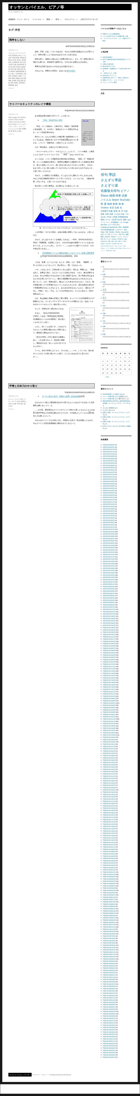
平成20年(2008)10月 (109, 902)
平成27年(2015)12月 (109, 719)
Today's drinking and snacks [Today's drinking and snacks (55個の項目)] (107, 246)
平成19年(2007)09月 (109, 931)
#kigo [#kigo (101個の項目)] (103, 232)
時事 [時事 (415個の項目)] (118, 195)
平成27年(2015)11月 (109, 721)
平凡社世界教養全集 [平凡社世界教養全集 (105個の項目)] (107, 230)
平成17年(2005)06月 (109, 986)
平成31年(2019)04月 (109, 628)
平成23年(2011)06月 (109, 831)
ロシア (23, 53)
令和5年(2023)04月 (109, 518)
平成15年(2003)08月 (109, 1027)
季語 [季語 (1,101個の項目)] (112, 174)
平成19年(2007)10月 (109, 929)
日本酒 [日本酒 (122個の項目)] (114, 219)
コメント (11, 88)
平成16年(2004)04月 (109, 1014)
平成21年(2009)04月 (109, 888)
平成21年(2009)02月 (109, 893)
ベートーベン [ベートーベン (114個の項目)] (105, 222)
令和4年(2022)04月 (109, 545)
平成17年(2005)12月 (109, 977)
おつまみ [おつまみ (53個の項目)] (120, 246)
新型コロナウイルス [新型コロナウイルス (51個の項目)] (127, 248)
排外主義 (13, 69)
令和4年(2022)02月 (109, 550)
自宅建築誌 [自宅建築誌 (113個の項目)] (115, 222)
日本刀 (10, 404)
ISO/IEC (23, 117)
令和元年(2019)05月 (109, 625)
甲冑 (18, 404)
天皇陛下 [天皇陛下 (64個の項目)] (103, 243)
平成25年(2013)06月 (109, 788)
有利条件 (15, 76)
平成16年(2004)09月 (109, 1002)
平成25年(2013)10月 (109, 778)
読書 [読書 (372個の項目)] (124, 195)
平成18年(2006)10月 (109, 957)
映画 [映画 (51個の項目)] (116, 248)
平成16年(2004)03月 (109, 1016)
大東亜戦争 (15, 62)
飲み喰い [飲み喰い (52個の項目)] (124, 246)
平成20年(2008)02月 (109, 920)
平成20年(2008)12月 (109, 897)
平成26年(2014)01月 (109, 772)
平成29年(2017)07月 (109, 676)
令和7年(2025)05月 (109, 463)
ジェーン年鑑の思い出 (110, 396)
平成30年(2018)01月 (109, 662)
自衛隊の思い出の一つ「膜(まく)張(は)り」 (116, 78)
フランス (11, 53)
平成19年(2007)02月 (109, 947)
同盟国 (22, 58)
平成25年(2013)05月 (109, 790)
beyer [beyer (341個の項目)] (115, 199)
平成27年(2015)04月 (109, 737)
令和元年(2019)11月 (109, 612)
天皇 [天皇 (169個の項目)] (126, 211)
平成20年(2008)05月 (109, 913)
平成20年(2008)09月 (109, 904)
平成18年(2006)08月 (109, 961)
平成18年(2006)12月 (109, 952)
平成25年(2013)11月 (109, 776)
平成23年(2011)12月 (109, 817)
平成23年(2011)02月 (109, 840)
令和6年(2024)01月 (109, 497)
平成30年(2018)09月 (109, 644)
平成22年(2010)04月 (109, 861)
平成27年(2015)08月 (109, 728)
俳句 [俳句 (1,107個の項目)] (104, 174)
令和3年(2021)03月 (109, 575)
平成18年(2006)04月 (109, 968)
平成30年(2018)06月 (109, 650)
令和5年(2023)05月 (109, 516)
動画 (48, 19)
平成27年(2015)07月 (109, 730)
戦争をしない (17, 39)
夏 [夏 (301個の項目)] (105, 203)
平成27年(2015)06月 (109, 733)
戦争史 (18, 67)
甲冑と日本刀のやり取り (23, 386)
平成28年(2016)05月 (109, 708)
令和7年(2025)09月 (109, 456)
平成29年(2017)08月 (109, 673)
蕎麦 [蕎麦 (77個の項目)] (125, 239)
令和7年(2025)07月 (109, 461)
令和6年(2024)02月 (109, 495)
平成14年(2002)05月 (109, 1055)
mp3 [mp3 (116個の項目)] (129, 220)
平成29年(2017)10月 (109, 669)
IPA (18, 117)
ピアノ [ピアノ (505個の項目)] (125, 191)
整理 (14, 131)
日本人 (13, 74)
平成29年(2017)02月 (109, 687)
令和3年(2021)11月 (109, 557)
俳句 (57, 19)
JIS (16, 122)
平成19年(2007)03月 (109, 945)
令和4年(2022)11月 (109, 529)
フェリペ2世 (19, 399)
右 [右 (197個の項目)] (121, 207)
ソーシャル (36, 19)
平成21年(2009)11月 (109, 872)
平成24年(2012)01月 (109, 815)
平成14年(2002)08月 (109, 1048)
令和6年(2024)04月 (109, 490)
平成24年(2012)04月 (109, 808)
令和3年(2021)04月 (109, 573)
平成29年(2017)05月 (109, 680)
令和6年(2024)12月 (109, 474)
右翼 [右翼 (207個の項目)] (117, 207)
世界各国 (15, 55)
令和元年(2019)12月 (109, 609)
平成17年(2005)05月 (109, 989)
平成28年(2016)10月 (109, 696)
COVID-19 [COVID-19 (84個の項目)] (120, 239)
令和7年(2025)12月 (109, 449)
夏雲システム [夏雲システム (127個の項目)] (106, 219)
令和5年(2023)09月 (109, 506)
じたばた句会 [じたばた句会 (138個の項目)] (119, 214)
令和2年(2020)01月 (109, 607)
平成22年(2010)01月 (109, 867)
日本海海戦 (19, 74)
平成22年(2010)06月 (109, 856)
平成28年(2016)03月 (109, 712)
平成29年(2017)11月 (109, 666)
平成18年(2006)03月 (109, 970)
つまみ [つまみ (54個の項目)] (115, 246)
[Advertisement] (64, 79)
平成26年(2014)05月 (109, 762)
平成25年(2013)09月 (109, 781)
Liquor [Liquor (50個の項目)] (114, 250)
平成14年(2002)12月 (109, 1039)
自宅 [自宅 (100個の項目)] (102, 234)
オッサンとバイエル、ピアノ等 (36, 7)
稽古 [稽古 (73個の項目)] (113, 241)
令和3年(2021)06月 (109, 568)
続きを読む (71, 71)
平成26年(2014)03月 (109, 767)
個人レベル (22, 55)
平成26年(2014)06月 (109, 760)
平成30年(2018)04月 (109, 655)
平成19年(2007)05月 (109, 941)
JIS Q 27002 (12, 124)
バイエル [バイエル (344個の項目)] (106, 199)
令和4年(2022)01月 (109, 552)
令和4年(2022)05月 (109, 543)
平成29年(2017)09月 (109, 671)
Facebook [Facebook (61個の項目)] (108, 243)
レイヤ (15, 129)
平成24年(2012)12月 (109, 801)
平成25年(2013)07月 (109, 785)
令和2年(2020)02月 (109, 605)
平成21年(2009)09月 (109, 877)
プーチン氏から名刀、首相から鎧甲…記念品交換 (61, 396)
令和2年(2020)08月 (109, 591)
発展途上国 (19, 78)
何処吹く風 (118, 394)
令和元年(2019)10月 (109, 614)
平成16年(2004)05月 (109, 1011)
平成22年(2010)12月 (109, 845)
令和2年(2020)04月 (109, 600)
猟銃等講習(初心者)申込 (110, 401)
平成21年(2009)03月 (109, 890)
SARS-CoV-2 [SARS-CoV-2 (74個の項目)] (104, 241)
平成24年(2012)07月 (109, 806)
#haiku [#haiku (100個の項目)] (117, 232)
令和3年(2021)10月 (109, 559)
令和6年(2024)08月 (109, 484)
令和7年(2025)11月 (109, 452)
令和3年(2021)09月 (109, 561)
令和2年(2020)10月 (109, 586)
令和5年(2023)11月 (109, 502)
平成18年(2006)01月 (109, 975)
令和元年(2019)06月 (109, 623)
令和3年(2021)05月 (109, 570)
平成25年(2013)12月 (109, 774)
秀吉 (21, 404)
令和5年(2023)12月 (109, 500)
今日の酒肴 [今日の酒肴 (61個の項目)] (114, 243)
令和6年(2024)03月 (109, 493)
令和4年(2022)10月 (109, 532)
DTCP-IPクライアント (109, 75)
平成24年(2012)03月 (109, 810)
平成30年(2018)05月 (109, 653)
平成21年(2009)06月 (109, 883)
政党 (21, 69)
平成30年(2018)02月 (109, 660)
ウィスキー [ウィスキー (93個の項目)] (114, 234)
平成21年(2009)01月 (109, 895)
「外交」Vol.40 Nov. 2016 (52, 120)
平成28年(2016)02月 (109, 714)
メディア (17, 53)
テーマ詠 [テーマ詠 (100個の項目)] (107, 234)
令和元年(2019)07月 (109, 621)
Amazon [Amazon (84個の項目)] (113, 239)
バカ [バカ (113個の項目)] (120, 222)
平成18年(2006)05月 (109, 966)
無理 (9, 78)
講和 (12, 83)
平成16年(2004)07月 (109, 1007)
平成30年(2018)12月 (109, 637)
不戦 (9, 55)
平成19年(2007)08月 (109, 934)
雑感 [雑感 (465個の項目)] (112, 195)
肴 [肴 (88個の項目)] (105, 239)
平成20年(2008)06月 (109, 911)
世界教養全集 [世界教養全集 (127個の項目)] (123, 217)
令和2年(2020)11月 (109, 584)
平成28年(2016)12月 (109, 692)
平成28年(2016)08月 (109, 701)
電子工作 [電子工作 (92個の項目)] (122, 234)
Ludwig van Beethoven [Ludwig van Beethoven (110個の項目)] (109, 227)
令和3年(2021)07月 (109, 566)
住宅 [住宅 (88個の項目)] (102, 239)
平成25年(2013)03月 (109, 794)
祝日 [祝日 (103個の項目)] (125, 230)
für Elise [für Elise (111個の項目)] (104, 225)
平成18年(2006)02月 (109, 973)
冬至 (104, 306)
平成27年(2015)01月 (109, 744)
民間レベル (22, 76)
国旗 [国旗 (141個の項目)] (102, 214)
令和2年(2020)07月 (109, 593)
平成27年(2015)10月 (109, 724)
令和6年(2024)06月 (109, 486)
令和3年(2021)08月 (109, 564)
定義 (14, 65)
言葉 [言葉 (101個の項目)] (106, 232)
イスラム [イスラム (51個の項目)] (107, 248)
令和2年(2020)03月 (109, 602)
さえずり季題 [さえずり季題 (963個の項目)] (111, 180)
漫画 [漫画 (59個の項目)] (118, 243)
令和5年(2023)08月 (109, 509)
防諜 (16, 85)
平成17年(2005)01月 (109, 995)
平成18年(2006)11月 (109, 954)
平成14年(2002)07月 (109, 1050)
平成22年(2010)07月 (109, 854)
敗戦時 (13, 71)
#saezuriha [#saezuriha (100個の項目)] (125, 232)
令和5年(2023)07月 (109, 511)
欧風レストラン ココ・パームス (113, 80)
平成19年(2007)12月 (109, 925)
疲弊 (13, 78)
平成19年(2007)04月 (109, 943)
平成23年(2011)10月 (109, 822)
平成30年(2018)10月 (109, 641)
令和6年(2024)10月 (109, 479)
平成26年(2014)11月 (109, 749)
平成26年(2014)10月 (109, 751)
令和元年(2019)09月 (109, 616)
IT (13, 122)
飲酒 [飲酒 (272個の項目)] (115, 203)
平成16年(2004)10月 (109, 1000)
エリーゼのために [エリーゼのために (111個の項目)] (114, 225)
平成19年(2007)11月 (109, 927)
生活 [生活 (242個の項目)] (112, 207)
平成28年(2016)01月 (109, 717)
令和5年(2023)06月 (109, 513)
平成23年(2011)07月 (109, 829)
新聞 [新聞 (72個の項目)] (119, 241)
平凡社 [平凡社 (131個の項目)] (109, 217)
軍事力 (16, 83)
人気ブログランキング (89, 19)
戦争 (14, 67)
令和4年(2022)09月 (109, 534)
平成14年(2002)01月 (109, 1057)
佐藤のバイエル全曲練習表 (111, 34)
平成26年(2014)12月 (109, 746)
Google (14, 117)
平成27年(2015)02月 (109, 742)
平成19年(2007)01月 (109, 950)
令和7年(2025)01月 (109, 472)
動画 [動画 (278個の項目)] (109, 203)
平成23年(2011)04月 (109, 835)
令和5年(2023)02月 (109, 522)
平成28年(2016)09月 (109, 698)
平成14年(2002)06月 (109, 1053)
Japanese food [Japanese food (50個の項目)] (109, 250)
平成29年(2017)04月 (109, 682)
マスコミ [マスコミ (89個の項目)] (125, 237)
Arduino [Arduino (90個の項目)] (107, 237)
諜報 (21, 80)
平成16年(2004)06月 (109, 1009)
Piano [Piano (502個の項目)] (104, 195)
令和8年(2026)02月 (109, 447)
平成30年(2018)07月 (109, 648)
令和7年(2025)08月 (109, 458)
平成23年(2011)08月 (109, 826)
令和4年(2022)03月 (109, 548)
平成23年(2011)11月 (109, 820)
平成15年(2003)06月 (109, 1032)
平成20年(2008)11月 (109, 899)
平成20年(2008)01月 (109, 922)
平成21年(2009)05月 (109, 886)
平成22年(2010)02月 (109, 865)
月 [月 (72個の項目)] (122, 241)
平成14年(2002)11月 (109, 1041)
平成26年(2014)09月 (109, 753)
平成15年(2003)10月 (109, 1023)
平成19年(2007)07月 (109, 936)
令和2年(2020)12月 (109, 582)
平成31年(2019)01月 (109, 634)
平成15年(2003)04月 (109, 1037)
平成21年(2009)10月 (109, 874)
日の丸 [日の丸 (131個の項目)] (103, 217)
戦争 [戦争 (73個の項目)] (116, 241)
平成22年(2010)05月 (109, 858)
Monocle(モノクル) (109, 66)
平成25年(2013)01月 (109, 799)
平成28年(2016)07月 (109, 703)
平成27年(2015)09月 (109, 726)
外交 (14, 60)
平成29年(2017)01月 (109, 689)
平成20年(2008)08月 (109, 906)
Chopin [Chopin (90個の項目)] (113, 237)
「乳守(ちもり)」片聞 (109, 73)
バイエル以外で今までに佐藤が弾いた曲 (115, 36)
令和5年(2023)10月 (109, 504)
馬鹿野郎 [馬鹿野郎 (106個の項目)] (126, 227)
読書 (104, 274)
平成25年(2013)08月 (109, 783)
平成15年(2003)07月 (109, 1030)
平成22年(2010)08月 (109, 851)
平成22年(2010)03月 (109, 863)
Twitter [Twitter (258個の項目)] (105, 207)
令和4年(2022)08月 (109, 536)
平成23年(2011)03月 (109, 838)
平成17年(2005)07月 (109, 984)
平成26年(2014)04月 (109, 765)
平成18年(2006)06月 (109, 963)
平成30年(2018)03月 (109, 657)
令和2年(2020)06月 (109, 596)
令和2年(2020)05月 (109, 598)
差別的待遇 (20, 65)
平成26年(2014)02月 (109, 769)
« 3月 (107, 377)
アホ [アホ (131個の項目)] (127, 214)
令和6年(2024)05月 (109, 488)
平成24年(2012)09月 (109, 804)
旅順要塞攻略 (20, 71)
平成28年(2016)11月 (109, 694)
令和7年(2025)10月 (109, 454)
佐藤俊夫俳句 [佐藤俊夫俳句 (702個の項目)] (110, 190)
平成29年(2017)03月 (109, 685)
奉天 (21, 62)
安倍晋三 (23, 401)
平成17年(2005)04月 (109, 991)
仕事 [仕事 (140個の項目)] (107, 214)
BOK (9, 117)
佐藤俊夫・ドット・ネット (18, 19)
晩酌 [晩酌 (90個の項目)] (127, 234)
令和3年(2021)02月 (109, 577)
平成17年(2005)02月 (109, 993)
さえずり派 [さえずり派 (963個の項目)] (109, 185)
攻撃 (18, 69)
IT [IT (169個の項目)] (122, 211)
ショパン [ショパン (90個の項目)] (119, 237)
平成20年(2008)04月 (109, 915)
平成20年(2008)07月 (109, 909)
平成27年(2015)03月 (109, 740)
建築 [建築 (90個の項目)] (102, 237)
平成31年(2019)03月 (109, 630)
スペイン (11, 399)
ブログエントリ (13, 50)
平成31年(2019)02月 (109, 632)
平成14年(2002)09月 (109, 1046)
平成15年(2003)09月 (109, 1025)
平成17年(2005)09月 (109, 979)
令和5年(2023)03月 (109, 520)
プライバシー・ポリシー (40, 1075)
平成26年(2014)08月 (109, 756)
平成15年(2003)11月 (109, 1021)
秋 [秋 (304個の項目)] (102, 203)
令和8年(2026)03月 (109, 445)
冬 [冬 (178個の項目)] (119, 211)
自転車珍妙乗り (108, 57)
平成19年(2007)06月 (109, 938)
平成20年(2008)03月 (109, 918)
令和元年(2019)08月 (109, 618)
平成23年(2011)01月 (109, 842)
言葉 (18, 80)
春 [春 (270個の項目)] (123, 203)
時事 (14, 404)
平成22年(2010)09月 (109, 849)
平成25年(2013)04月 (109, 792)
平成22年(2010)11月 (109, 847)
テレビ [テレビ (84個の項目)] (108, 239)
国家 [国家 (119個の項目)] (124, 219)
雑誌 (19, 131)
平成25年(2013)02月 (109, 797)
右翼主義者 (15, 58)
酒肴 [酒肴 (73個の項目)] (109, 241)
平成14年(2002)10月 (109, 1043)
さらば (105, 408)
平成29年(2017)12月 (109, 664)
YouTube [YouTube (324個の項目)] (125, 199)
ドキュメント (69, 19)
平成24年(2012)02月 (109, 813)
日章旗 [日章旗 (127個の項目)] (114, 217)
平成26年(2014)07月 (109, 758)
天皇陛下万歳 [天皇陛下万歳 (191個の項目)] (107, 211)
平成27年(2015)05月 (109, 735)
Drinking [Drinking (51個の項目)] (120, 248)
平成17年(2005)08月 (109, 982)
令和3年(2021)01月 (109, 580)
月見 (104, 321)
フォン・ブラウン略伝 (110, 82)
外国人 (19, 60)
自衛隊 (14, 80)
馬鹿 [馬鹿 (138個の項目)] (111, 214)
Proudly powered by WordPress (60, 1075)
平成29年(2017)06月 (109, 678)
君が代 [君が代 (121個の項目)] (119, 219)
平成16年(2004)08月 (109, 1005)
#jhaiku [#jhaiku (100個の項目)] (111, 232)
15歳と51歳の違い (108, 64)
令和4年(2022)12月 (109, 527)
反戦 (9, 58)
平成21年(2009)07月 (109, 881)
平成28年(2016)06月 (109, 705)
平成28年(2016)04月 (109, 710)
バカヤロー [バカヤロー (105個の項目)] (119, 230)
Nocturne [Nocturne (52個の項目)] (103, 248)
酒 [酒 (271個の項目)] (119, 203)
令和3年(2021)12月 (109, 554)
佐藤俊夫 (122, 396)
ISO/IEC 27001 (13, 120)
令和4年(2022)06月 (109, 541)
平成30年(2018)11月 (109, 639)
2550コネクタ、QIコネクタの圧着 (113, 426)
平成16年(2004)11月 (109, 998)
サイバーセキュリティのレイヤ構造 (30, 104)
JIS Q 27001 (21, 122)
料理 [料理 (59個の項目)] (121, 243)
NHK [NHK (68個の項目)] (125, 241)
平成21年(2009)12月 (109, 870)
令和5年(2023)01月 (109, 525)
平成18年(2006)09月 (109, 959)
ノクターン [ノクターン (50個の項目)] (103, 250)
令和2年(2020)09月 (109, 589)
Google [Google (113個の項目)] (125, 222)
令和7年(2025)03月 (109, 468)
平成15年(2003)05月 (109, 1034)
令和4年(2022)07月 (109, 538)
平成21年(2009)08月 (109, 879)
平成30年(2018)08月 (109, 646)
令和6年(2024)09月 (109, 481)
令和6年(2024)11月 (109, 477)
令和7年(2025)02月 (109, 470)
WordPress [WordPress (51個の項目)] (112, 248)
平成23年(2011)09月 (109, 824)
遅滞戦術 (22, 83)
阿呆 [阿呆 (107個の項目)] (120, 227)
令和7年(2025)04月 (109, 465)
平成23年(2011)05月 (109, 833)
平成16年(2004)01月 (109, 1018)
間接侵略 (11, 85)
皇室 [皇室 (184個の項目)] (115, 211)
